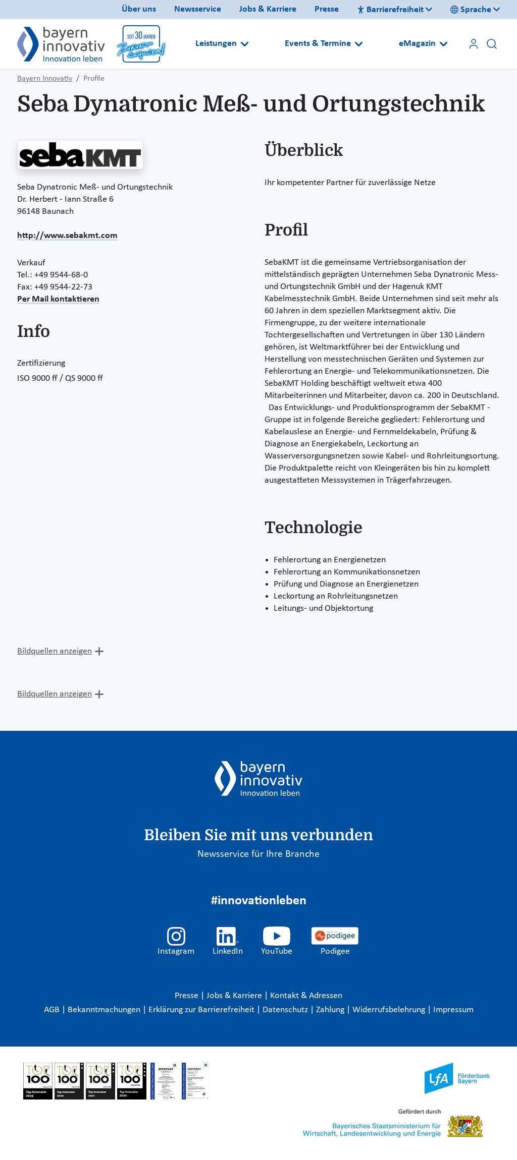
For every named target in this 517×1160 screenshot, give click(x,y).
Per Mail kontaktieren (58, 299)
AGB (53, 1010)
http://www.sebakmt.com (67, 236)
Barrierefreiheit (390, 10)
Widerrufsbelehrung (389, 1010)
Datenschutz (286, 1010)
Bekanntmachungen (105, 1010)
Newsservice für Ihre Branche (258, 854)
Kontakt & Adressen (306, 996)
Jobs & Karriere (267, 9)
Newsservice (197, 9)
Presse (327, 9)
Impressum (453, 1010)
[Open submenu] (244, 44)
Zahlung (331, 1010)
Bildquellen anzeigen (54, 651)
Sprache (470, 10)
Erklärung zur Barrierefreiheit (202, 1010)
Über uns (139, 9)
